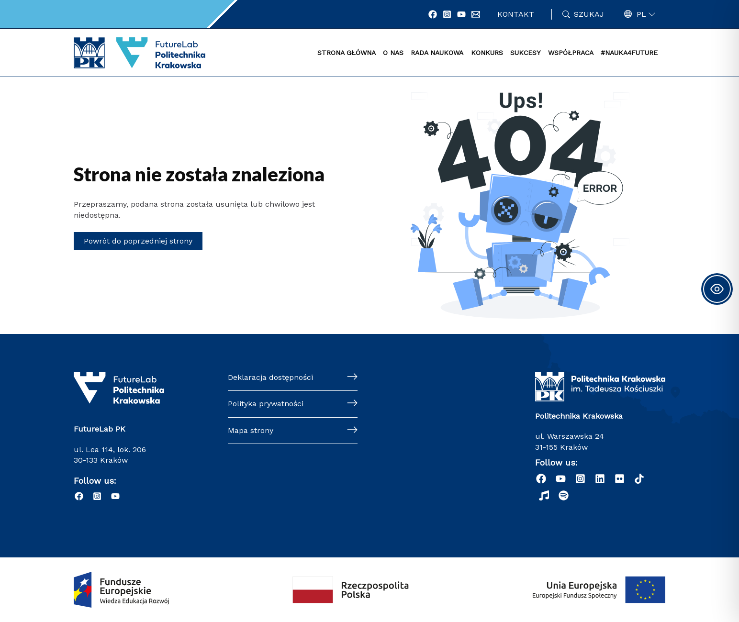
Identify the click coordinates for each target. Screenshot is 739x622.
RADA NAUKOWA (437, 52)
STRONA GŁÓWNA (346, 52)
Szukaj (589, 14)
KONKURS (487, 52)
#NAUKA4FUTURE (629, 52)
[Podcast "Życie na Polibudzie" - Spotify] (564, 495)
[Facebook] (432, 14)
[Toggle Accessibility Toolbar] (717, 289)
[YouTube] (461, 14)
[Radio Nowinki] (544, 495)
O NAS (393, 52)
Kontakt (515, 14)
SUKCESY (525, 52)
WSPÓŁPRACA (570, 52)
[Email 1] (475, 14)
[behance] (620, 479)
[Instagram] (447, 14)
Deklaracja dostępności (270, 377)
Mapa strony (250, 430)
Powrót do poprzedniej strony (138, 240)
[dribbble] (639, 479)
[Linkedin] (600, 479)
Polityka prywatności (265, 403)
